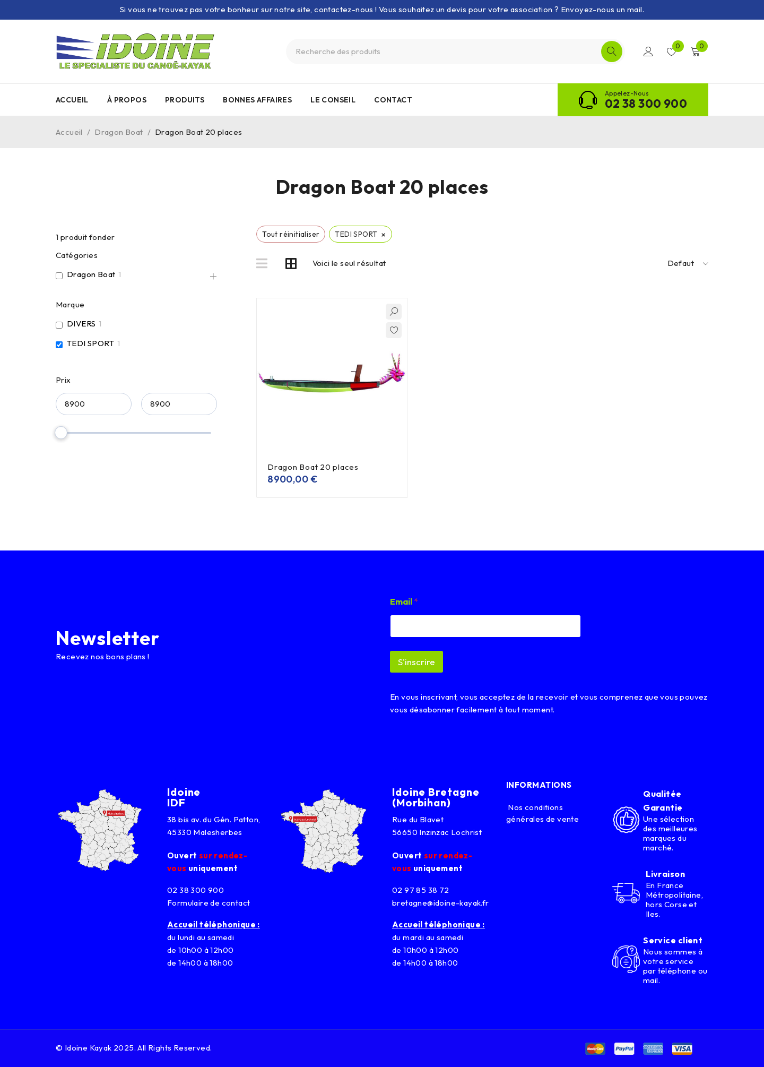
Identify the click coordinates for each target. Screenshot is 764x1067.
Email (404, 602)
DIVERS (81, 324)
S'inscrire (416, 661)
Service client (672, 940)
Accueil (69, 132)
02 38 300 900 (646, 103)
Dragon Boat (118, 132)
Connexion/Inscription (648, 51)
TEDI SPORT (90, 343)
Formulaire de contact (208, 903)
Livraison (665, 873)
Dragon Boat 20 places (313, 467)
